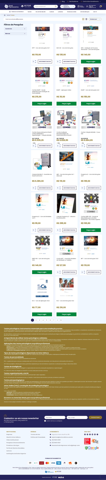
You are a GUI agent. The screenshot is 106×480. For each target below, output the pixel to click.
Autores (9, 452)
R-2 (5, 372)
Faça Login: (90, 63)
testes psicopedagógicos (67, 336)
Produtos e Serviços (12, 447)
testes (19, 403)
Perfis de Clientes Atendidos (15, 450)
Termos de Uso (35, 436)
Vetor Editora (9, 336)
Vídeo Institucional (12, 442)
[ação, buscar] (55, 6)
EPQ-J (5, 363)
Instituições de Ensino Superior (16, 455)
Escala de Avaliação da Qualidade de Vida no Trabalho (18, 379)
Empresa (9, 436)
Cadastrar (95, 419)
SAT (5, 365)
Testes (12, 17)
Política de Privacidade (38, 439)
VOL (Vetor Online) (53, 389)
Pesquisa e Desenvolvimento (15, 444)
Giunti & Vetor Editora (13, 439)
